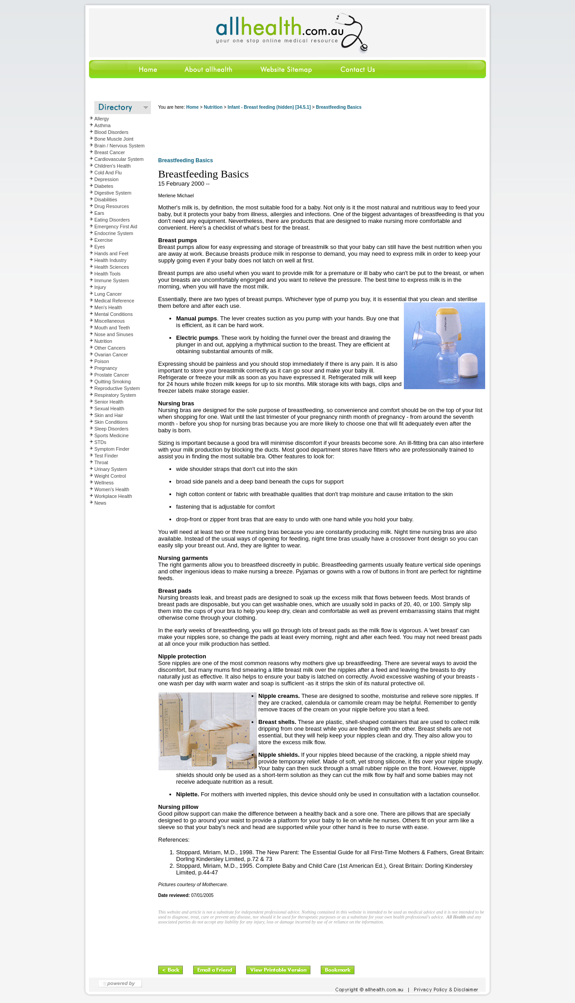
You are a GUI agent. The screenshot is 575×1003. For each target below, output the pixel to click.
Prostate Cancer (111, 374)
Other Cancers (109, 348)
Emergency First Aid (115, 226)
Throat (101, 462)
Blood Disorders (111, 132)
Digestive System (112, 192)
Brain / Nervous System (119, 145)
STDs (100, 442)
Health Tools (107, 273)
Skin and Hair (108, 415)
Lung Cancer (108, 294)
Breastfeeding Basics (339, 107)
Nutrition (103, 341)
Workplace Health (113, 496)
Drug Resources (111, 206)
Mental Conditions (113, 314)
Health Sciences (111, 267)
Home (192, 107)
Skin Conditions (111, 422)
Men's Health (108, 307)
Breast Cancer (109, 152)
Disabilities (105, 199)
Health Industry (110, 260)
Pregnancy (105, 368)
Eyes (99, 246)
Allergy (101, 118)
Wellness (104, 482)
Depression (106, 179)
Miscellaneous (109, 321)
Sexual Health (109, 408)
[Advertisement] (321, 135)
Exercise (103, 240)
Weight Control (110, 476)
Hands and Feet (111, 253)
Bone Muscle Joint (113, 139)
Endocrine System (113, 233)
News (100, 503)
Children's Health (112, 166)
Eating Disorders (112, 219)
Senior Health (109, 401)
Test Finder (106, 455)
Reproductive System (117, 388)
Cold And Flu (108, 172)
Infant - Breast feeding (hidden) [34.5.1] (269, 107)
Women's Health (111, 489)
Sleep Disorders (111, 428)
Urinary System (110, 469)
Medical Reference (114, 300)
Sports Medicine (111, 435)
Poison (101, 361)
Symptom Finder (111, 449)
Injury (100, 287)
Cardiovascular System (119, 159)
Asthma (102, 125)
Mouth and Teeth (112, 327)
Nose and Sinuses (113, 334)
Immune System (111, 280)
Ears (99, 213)
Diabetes (103, 186)
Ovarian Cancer (111, 354)
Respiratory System (115, 395)
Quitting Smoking (112, 381)
